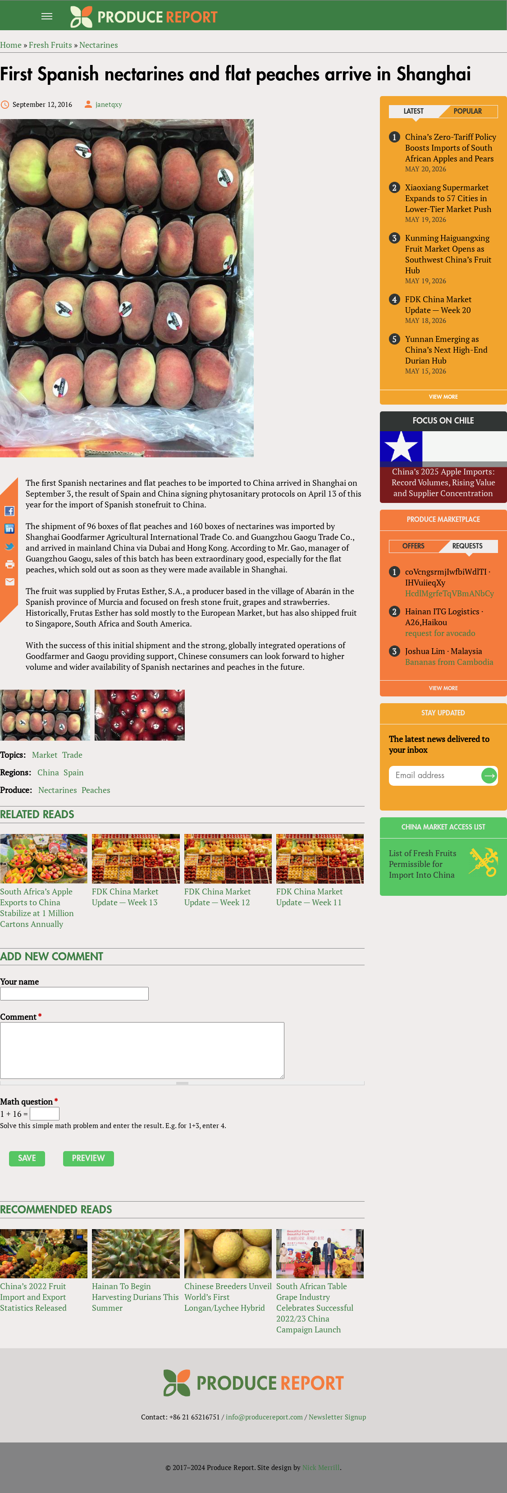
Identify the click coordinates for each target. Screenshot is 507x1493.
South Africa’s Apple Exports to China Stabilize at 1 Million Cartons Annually (37, 907)
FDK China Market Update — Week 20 (438, 304)
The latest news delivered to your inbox (439, 744)
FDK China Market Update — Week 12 (217, 897)
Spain (74, 772)
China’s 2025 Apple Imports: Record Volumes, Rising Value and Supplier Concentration (443, 482)
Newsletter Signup (337, 1416)
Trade (72, 755)
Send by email (10, 581)
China (48, 772)
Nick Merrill (321, 1467)
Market (45, 755)
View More (443, 688)
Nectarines (57, 790)
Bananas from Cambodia (449, 661)
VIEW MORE (443, 397)
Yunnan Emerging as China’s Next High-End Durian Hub (446, 349)
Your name (19, 982)
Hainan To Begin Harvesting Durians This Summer (135, 1297)
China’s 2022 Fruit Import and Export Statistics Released (33, 1297)
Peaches (96, 790)
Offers (413, 546)
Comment (20, 1017)
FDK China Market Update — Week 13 (125, 897)
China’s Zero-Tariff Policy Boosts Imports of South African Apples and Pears (450, 147)
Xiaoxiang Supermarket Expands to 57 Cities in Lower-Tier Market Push (448, 198)
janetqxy (109, 104)
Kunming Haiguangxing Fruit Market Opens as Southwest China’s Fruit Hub (448, 254)
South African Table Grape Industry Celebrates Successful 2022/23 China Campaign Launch (314, 1308)
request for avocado (440, 632)
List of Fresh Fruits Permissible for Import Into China (423, 864)
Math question (29, 1101)
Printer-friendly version (10, 564)
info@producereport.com (264, 1416)
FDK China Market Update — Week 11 (309, 897)
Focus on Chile (443, 421)
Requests (467, 546)
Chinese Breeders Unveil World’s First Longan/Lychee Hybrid (227, 1297)
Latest (414, 111)
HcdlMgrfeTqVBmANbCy (449, 593)
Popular (468, 111)
